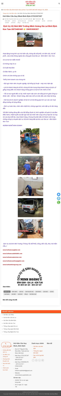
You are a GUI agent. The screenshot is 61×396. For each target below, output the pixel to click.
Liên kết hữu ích (7, 311)
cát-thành (49, 20)
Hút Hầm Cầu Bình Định (9, 320)
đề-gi (19, 22)
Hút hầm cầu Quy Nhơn (51, 394)
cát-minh (37, 20)
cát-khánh (30, 20)
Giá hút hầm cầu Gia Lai (9, 317)
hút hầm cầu (13, 13)
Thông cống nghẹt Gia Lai (10, 326)
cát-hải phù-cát (22, 20)
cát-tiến (7, 22)
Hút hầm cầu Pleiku (8, 314)
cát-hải (14, 20)
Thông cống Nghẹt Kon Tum (11, 332)
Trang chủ (5, 13)
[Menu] (2, 3)
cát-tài (43, 20)
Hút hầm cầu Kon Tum (9, 323)
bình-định (7, 20)
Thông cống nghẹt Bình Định (11, 329)
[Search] (59, 3)
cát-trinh (13, 22)
